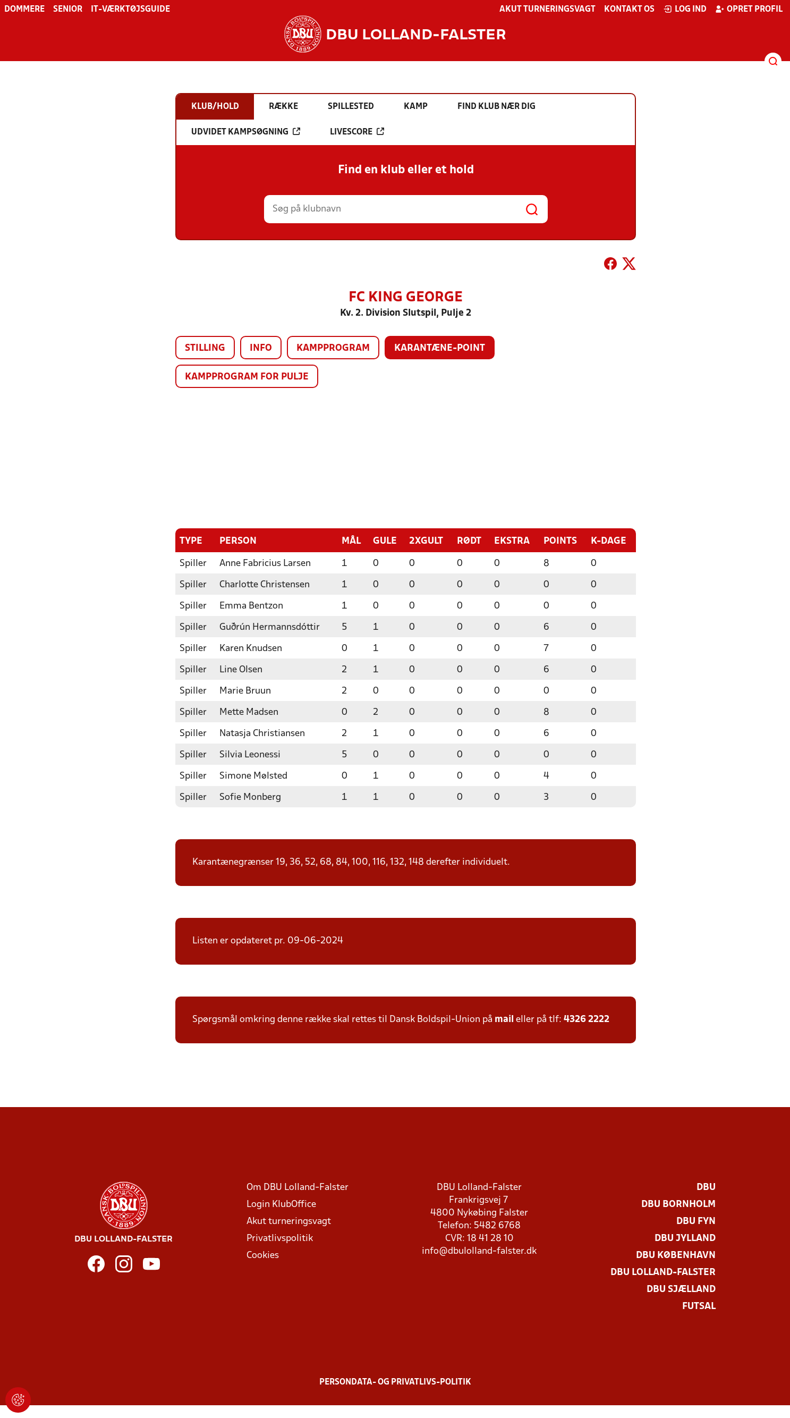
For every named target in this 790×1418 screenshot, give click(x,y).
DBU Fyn (696, 1221)
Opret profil (749, 9)
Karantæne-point (439, 348)
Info (261, 348)
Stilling (205, 348)
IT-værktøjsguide (130, 9)
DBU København (676, 1255)
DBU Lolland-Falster (663, 1272)
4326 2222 (586, 1019)
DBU (706, 1187)
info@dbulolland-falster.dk (479, 1251)
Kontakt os (629, 9)
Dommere (24, 9)
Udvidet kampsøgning (245, 132)
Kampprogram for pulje (247, 377)
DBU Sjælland (681, 1289)
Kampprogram (333, 348)
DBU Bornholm (678, 1204)
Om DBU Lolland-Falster (298, 1187)
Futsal (699, 1306)
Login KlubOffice (281, 1204)
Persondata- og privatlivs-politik (395, 1382)
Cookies (263, 1255)
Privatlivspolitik (280, 1238)
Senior (67, 9)
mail (504, 1019)
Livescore (357, 132)
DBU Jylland (685, 1238)
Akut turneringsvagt (547, 9)
